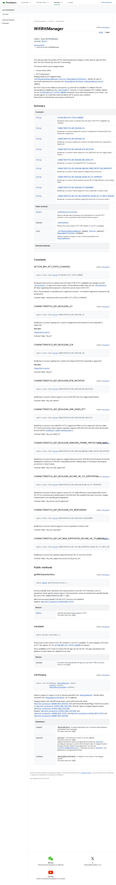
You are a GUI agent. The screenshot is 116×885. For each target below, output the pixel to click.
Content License (86, 773)
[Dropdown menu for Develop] (62, 2)
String (38, 118)
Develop (50, 21)
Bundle (38, 212)
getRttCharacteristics (67, 212)
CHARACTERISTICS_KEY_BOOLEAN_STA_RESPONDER (75, 187)
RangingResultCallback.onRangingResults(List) (84, 81)
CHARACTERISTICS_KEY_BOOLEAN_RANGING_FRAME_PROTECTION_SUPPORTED (84, 168)
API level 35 (105, 381)
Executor (92, 231)
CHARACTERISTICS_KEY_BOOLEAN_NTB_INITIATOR (76, 149)
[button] (13, 23)
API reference (8, 10)
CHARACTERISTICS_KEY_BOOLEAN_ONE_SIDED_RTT (75, 160)
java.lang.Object (39, 45)
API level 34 (105, 306)
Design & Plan (41, 2)
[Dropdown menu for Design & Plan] (48, 2)
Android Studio (106, 2)
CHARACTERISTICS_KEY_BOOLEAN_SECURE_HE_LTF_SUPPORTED (80, 177)
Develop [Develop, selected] (57, 2)
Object (44, 41)
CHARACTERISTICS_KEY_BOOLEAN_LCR (71, 139)
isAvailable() (63, 90)
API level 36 (105, 476)
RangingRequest (75, 231)
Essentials (25, 2)
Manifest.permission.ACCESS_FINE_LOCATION (53, 706)
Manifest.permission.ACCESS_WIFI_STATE (57, 602)
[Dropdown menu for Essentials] (31, 2)
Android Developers (40, 21)
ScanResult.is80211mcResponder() (59, 430)
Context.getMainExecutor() (68, 748)
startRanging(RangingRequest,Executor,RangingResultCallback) (60, 79)
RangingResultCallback (66, 233)
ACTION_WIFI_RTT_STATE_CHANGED (53, 92)
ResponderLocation (41, 332)
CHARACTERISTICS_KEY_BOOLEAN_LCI (71, 128)
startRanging (63, 231)
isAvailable (62, 223)
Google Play (72, 2)
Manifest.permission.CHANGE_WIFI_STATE (50, 713)
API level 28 (105, 27)
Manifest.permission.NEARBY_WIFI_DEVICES (51, 704)
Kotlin (101, 32)
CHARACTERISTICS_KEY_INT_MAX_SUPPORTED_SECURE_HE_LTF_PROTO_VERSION (86, 196)
